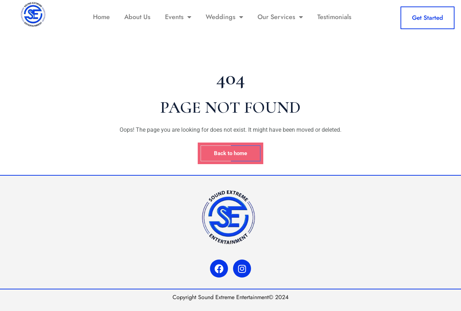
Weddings (224, 17)
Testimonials (334, 17)
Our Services (280, 17)
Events (178, 17)
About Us (137, 17)
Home (101, 17)
